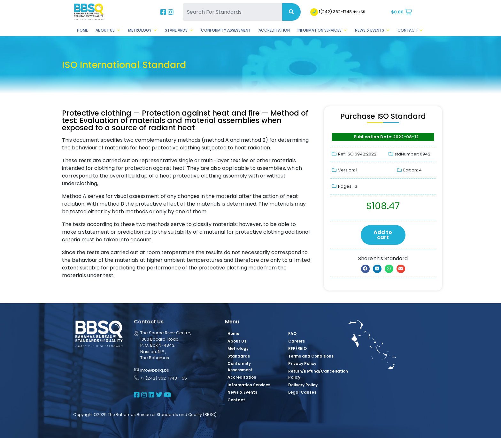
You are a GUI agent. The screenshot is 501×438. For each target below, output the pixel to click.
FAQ (292, 333)
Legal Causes (302, 392)
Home (82, 30)
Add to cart (383, 235)
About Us (108, 30)
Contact (410, 30)
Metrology (142, 30)
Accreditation (274, 30)
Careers (296, 341)
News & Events (372, 30)
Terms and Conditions (311, 356)
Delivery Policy (303, 385)
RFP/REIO (297, 348)
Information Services (322, 30)
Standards (179, 30)
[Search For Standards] (232, 12)
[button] (365, 269)
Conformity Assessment (226, 30)
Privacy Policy (302, 363)
